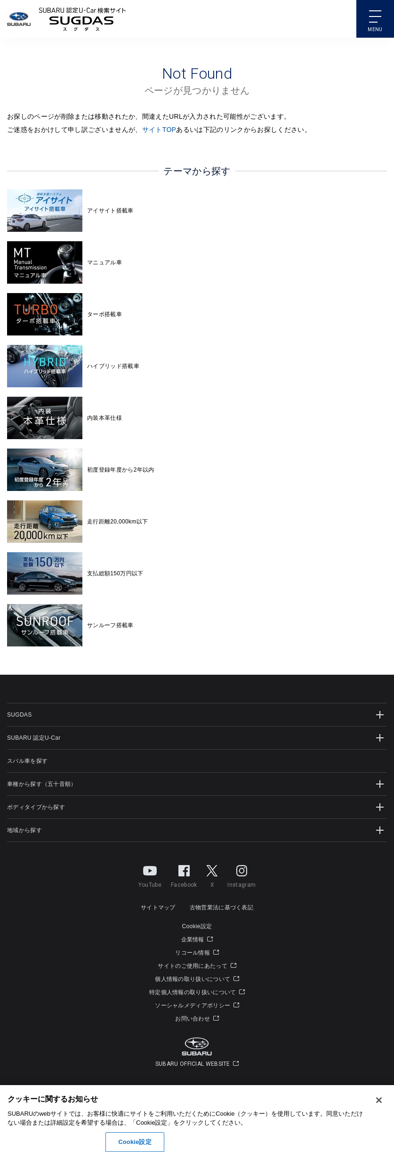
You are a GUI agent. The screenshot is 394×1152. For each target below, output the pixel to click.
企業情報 (197, 939)
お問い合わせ (196, 1018)
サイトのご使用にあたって (197, 966)
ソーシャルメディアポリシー (197, 1005)
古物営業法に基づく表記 (221, 907)
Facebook (184, 874)
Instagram (241, 874)
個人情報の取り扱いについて (197, 979)
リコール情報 (196, 952)
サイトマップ (158, 907)
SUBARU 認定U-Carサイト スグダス (82, 19)
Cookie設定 (197, 926)
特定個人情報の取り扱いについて (197, 992)
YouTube (149, 874)
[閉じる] (379, 1119)
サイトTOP (159, 129)
